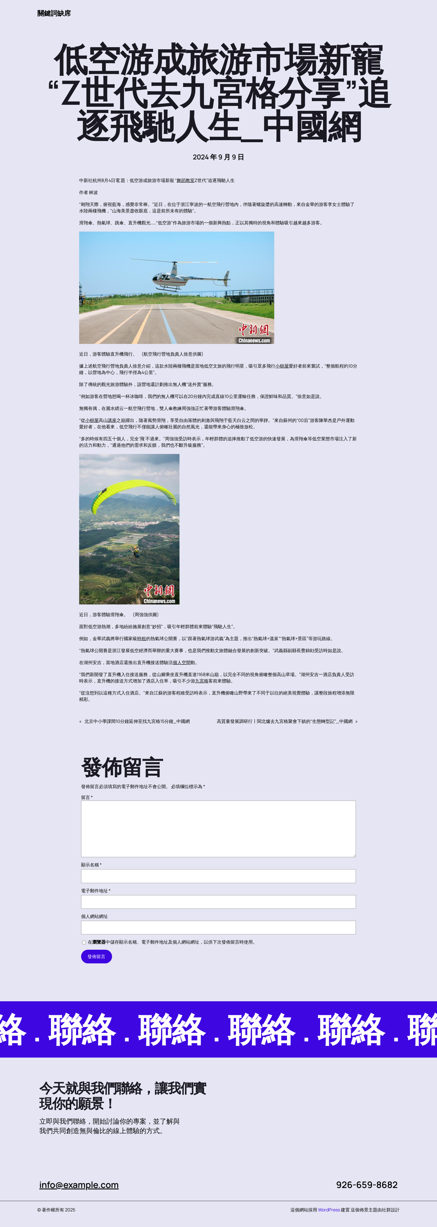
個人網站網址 (94, 916)
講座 (112, 420)
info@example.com (79, 1185)
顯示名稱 (91, 865)
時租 (141, 638)
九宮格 (201, 681)
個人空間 (182, 662)
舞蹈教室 (186, 180)
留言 (87, 797)
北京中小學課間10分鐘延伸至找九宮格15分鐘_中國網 (137, 721)
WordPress (329, 1210)
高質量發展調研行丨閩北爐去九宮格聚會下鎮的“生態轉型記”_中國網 (285, 721)
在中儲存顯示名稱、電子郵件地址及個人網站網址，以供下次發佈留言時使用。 (172, 942)
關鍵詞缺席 (54, 13)
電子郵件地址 (96, 891)
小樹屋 (282, 366)
